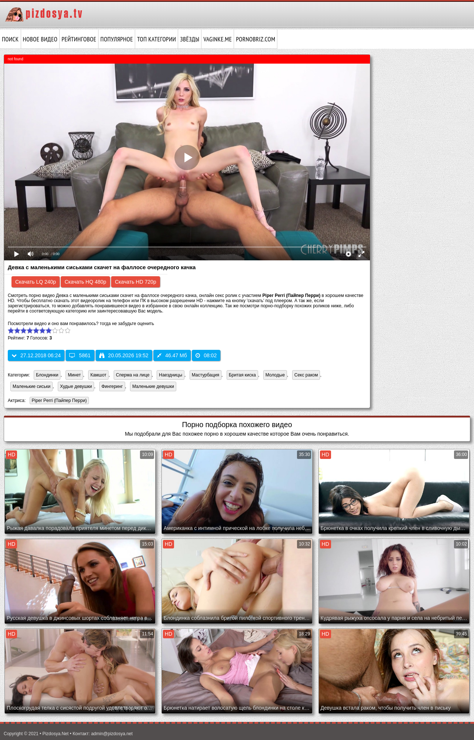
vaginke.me (217, 39)
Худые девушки (76, 386)
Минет (74, 375)
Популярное (116, 39)
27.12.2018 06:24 (36, 355)
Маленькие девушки (153, 386)
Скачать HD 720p (135, 282)
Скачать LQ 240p (35, 282)
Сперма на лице (133, 375)
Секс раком (306, 375)
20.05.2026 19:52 (123, 355)
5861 (79, 355)
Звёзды (189, 39)
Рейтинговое (78, 39)
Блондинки (47, 375)
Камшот (98, 375)
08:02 (206, 355)
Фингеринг (112, 386)
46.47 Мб (172, 355)
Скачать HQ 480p (85, 282)
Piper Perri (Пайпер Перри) (58, 401)
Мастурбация (205, 375)
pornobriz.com (255, 39)
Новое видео (40, 39)
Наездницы (170, 375)
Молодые (275, 375)
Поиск (10, 39)
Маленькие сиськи (31, 386)
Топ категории (156, 39)
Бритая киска (242, 375)
